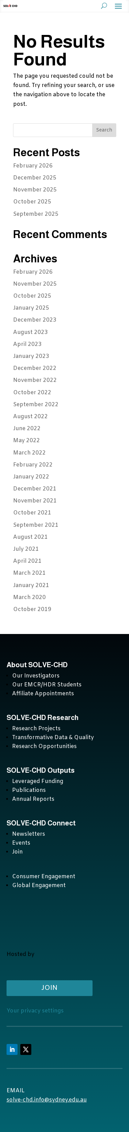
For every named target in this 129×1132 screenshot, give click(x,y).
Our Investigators (36, 676)
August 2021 (30, 537)
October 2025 (32, 296)
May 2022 (26, 440)
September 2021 (35, 525)
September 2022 (35, 404)
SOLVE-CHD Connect (41, 823)
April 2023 (27, 344)
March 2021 (29, 573)
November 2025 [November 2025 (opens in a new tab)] (35, 190)
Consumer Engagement (43, 876)
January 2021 (31, 585)
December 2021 (34, 489)
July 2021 (26, 549)
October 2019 (32, 609)
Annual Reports (33, 799)
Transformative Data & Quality (53, 737)
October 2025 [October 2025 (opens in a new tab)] (32, 202)
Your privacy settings (35, 1011)
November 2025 (35, 284)
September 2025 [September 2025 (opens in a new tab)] (35, 214)
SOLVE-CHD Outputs (41, 770)
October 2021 (32, 513)
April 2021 (27, 561)
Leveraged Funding (37, 781)
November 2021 (35, 501)
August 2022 (30, 416)
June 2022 (27, 428)
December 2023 (34, 320)
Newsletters (28, 834)
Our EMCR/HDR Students (47, 684)
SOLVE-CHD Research (43, 717)
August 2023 (30, 332)
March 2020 (29, 597)
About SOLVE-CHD (37, 665)
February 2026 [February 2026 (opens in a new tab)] (33, 166)
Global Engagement (39, 885)
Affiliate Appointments (43, 693)
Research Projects (36, 728)
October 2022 (32, 392)
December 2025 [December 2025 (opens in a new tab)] (34, 178)
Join (17, 852)
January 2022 (31, 477)
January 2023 (31, 356)
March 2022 (29, 453)
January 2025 (31, 308)
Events (21, 843)
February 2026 (33, 272)
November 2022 (35, 380)
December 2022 (34, 368)
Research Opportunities (44, 746)
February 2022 (33, 465)
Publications (29, 790)
